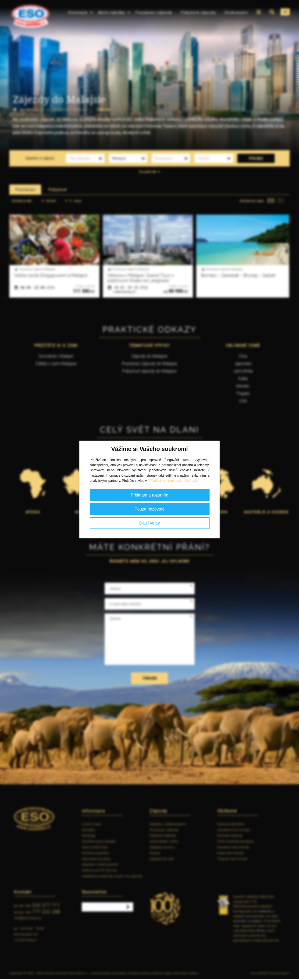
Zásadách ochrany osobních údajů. (173, 480)
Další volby (149, 523)
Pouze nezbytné (149, 509)
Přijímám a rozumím (149, 495)
